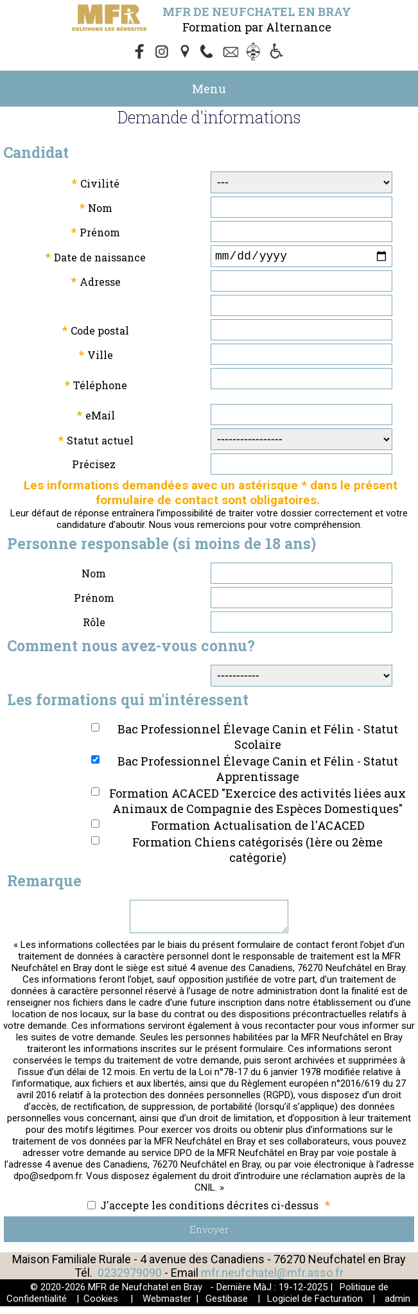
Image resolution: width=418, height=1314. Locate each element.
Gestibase (226, 1306)
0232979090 (130, 1280)
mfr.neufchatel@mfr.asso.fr (272, 1280)
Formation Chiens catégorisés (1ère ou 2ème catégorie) (257, 852)
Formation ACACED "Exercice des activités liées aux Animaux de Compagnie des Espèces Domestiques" (257, 803)
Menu (209, 88)
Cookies (100, 1306)
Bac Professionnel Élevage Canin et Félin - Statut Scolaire (258, 739)
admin (397, 1306)
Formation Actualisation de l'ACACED (258, 828)
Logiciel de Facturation (315, 1306)
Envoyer (209, 1237)
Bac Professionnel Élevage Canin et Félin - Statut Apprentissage (258, 771)
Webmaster (167, 1306)
